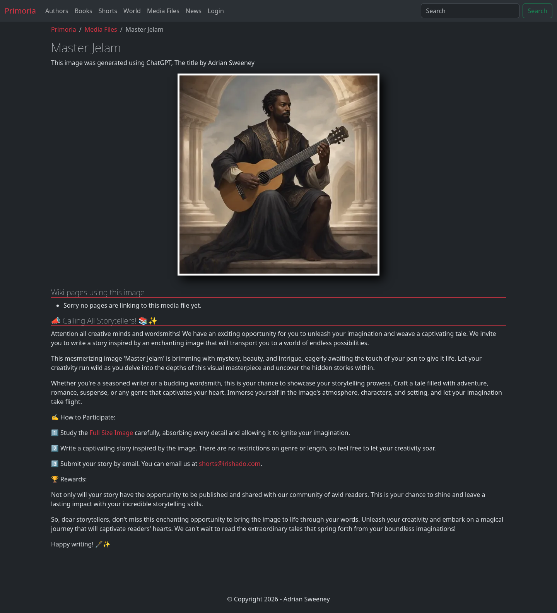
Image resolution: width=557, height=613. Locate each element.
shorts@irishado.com (229, 463)
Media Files (163, 11)
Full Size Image (111, 432)
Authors (56, 11)
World (132, 11)
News (194, 11)
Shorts (108, 11)
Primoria (20, 10)
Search (537, 11)
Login (216, 11)
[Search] (470, 10)
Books (83, 11)
